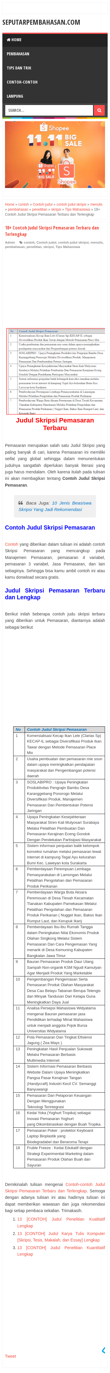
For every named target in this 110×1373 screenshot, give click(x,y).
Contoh (11, 544)
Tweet (10, 1356)
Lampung (15, 96)
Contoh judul (46, 242)
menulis (97, 242)
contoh (29, 242)
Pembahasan (18, 53)
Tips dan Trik (19, 68)
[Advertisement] (49, 289)
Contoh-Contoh (22, 82)
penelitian (33, 247)
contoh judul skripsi (73, 242)
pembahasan (15, 247)
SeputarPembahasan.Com (41, 22)
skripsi (48, 247)
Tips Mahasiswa (67, 247)
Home (14, 39)
